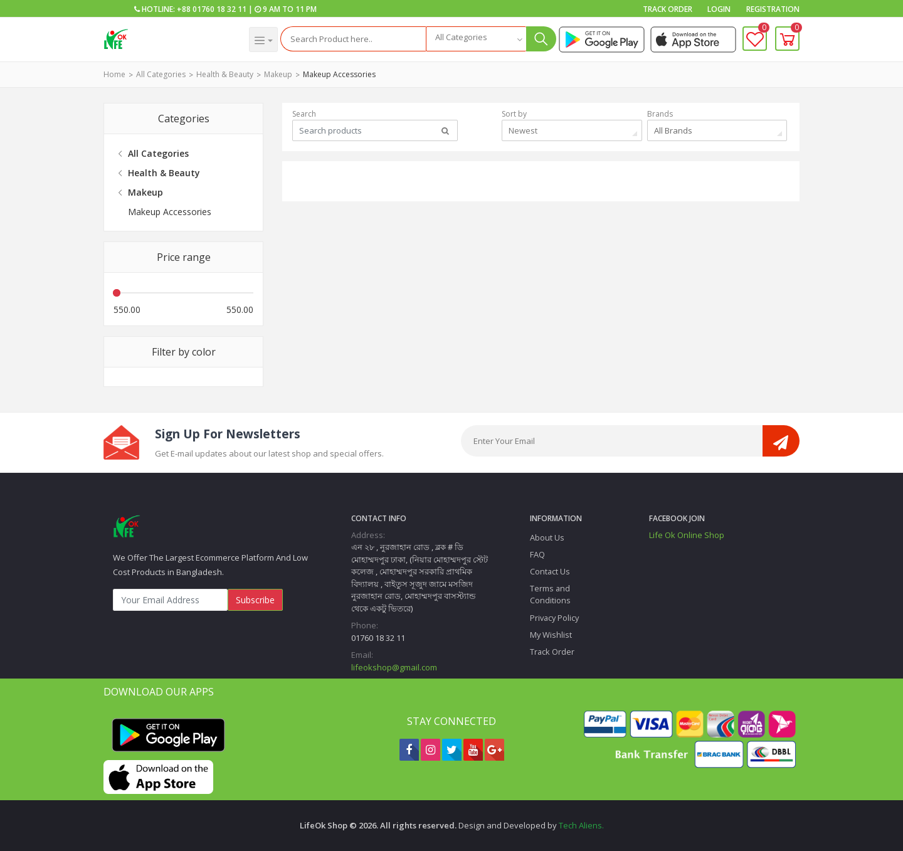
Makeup (278, 74)
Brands (660, 113)
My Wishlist (551, 634)
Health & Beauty (224, 74)
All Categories (161, 74)
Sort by (514, 113)
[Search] (353, 38)
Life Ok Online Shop (686, 535)
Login (719, 9)
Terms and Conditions (550, 594)
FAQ (537, 554)
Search (304, 113)
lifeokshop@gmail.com (394, 667)
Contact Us (550, 571)
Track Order (667, 9)
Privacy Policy (554, 617)
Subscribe (255, 600)
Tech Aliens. (581, 825)
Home (114, 74)
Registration (773, 9)
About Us (547, 537)
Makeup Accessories (339, 74)
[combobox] (476, 38)
